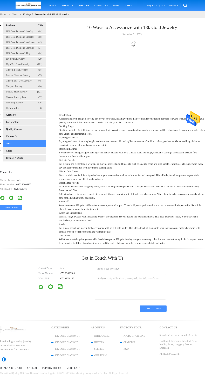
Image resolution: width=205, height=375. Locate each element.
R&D (126, 349)
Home (52, 5)
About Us (83, 5)
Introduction (102, 336)
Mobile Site (73, 368)
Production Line (134, 336)
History (99, 342)
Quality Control (14, 129)
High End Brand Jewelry (24, 64)
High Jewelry (24, 108)
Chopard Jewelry (24, 86)
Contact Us (101, 5)
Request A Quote (156, 5)
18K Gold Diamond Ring (24, 53)
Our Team (100, 355)
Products (67, 5)
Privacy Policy (52, 368)
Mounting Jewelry (24, 103)
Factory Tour (12, 122)
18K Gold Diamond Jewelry (24, 31)
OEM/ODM (129, 342)
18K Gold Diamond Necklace (24, 42)
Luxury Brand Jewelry (24, 92)
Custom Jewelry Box (24, 97)
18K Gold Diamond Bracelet (24, 37)
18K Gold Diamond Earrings (24, 48)
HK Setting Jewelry (24, 59)
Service (99, 349)
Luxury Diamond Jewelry (24, 75)
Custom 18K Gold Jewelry (24, 81)
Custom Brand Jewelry (24, 70)
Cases (128, 5)
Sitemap (32, 368)
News (116, 5)
